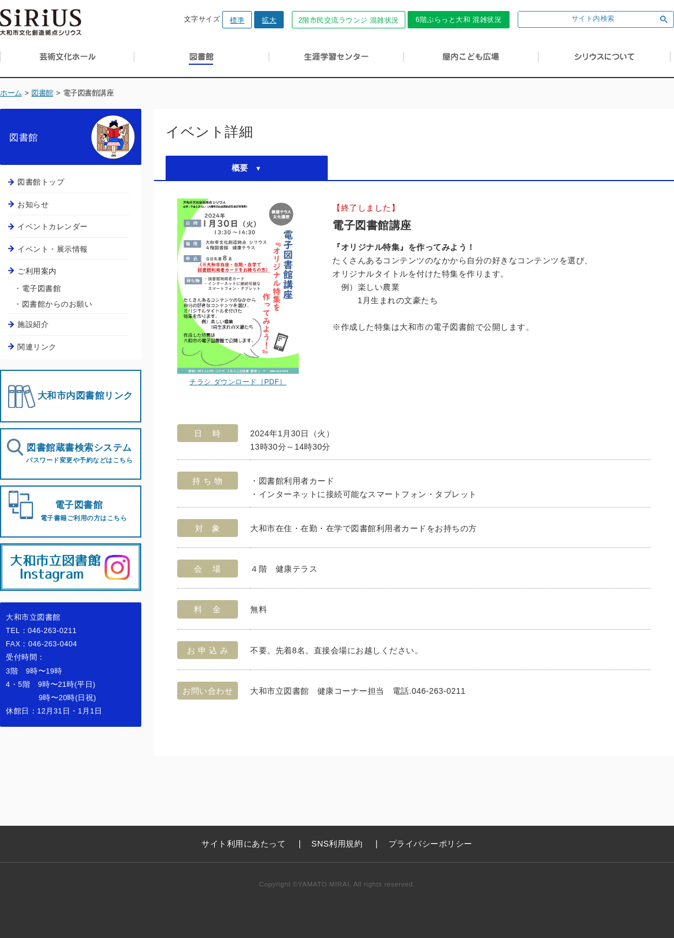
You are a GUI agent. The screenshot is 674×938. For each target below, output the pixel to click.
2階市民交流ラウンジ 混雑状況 (348, 20)
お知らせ (33, 204)
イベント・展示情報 (52, 249)
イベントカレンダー (52, 226)
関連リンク (37, 347)
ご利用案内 (37, 271)
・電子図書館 (37, 288)
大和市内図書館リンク (85, 395)
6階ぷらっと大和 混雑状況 (459, 20)
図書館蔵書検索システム (79, 453)
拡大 (269, 20)
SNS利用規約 (337, 843)
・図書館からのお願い (53, 304)
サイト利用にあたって (243, 843)
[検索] (584, 19)
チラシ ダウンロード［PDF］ (238, 382)
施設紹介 (33, 324)
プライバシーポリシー (430, 843)
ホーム (11, 93)
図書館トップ (40, 182)
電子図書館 (79, 511)
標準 (237, 20)
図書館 (42, 93)
